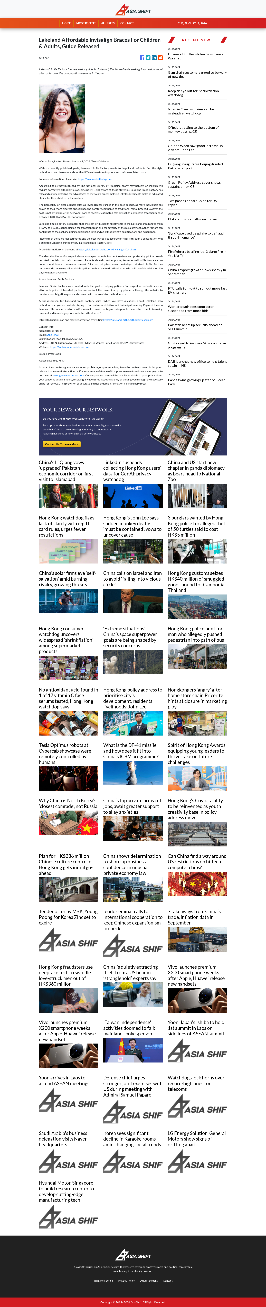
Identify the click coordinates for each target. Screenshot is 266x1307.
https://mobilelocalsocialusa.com (69, 346)
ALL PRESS (108, 23)
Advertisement (149, 1280)
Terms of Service (103, 1280)
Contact (168, 1280)
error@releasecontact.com (68, 375)
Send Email (52, 334)
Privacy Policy (126, 1280)
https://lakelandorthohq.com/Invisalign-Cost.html (107, 249)
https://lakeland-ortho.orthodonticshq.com (128, 319)
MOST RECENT (86, 23)
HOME (66, 23)
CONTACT (127, 23)
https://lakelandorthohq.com (94, 178)
